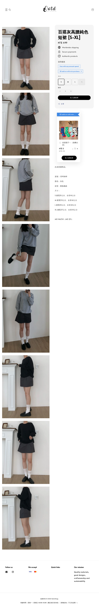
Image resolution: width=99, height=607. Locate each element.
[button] (6, 9)
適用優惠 (61, 62)
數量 (59, 88)
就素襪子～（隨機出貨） (68, 143)
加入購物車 (74, 97)
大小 (59, 76)
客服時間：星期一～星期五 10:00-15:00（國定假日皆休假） (40, 603)
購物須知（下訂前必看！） (69, 603)
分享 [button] (61, 104)
